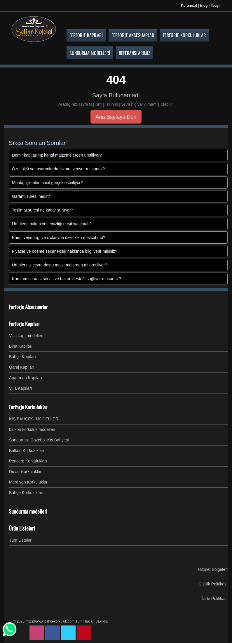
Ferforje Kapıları (24, 323)
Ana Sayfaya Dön (115, 117)
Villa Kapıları (20, 388)
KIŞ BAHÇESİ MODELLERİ (34, 419)
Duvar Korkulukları (26, 471)
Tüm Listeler (20, 540)
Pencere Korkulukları (28, 461)
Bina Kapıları (20, 346)
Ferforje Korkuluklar (28, 407)
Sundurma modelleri (28, 511)
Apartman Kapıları (25, 377)
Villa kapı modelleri (26, 335)
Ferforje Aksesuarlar (28, 307)
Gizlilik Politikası (213, 584)
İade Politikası (215, 598)
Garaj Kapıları (21, 367)
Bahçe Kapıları (22, 356)
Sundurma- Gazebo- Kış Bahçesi (39, 440)
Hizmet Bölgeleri (213, 569)
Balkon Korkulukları (26, 450)
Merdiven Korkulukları (28, 482)
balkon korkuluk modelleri (32, 429)
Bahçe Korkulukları (26, 492)
